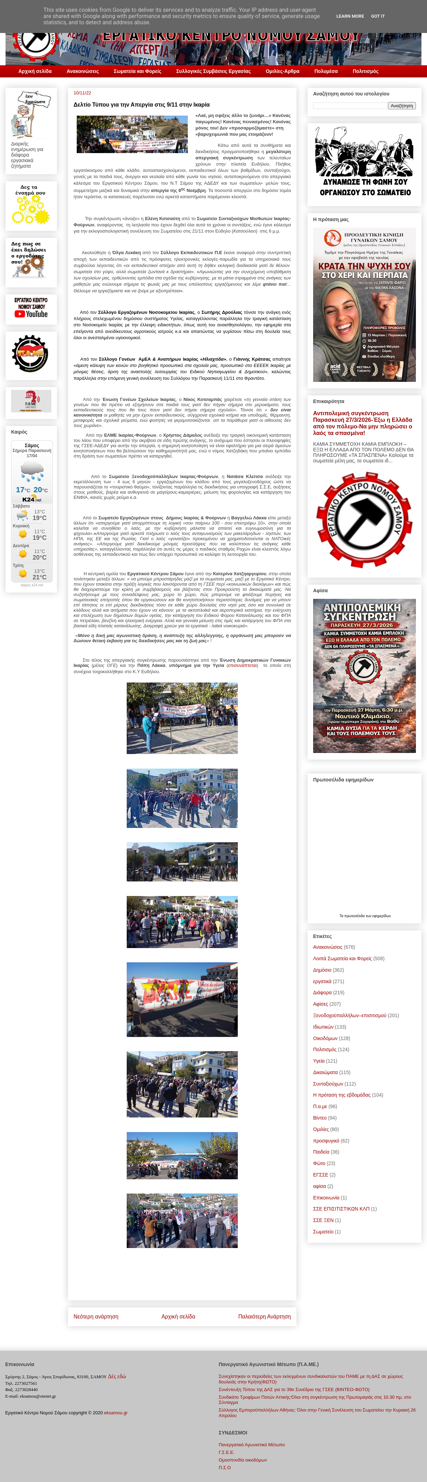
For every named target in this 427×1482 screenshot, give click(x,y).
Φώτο (319, 1163)
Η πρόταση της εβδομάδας (342, 1095)
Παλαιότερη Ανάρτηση (264, 1317)
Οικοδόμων (325, 1038)
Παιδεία (321, 1152)
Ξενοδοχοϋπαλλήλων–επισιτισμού (349, 1015)
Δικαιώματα (325, 1072)
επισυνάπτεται (242, 665)
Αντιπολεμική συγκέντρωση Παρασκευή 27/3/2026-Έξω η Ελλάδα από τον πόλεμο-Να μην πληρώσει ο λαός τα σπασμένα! (362, 423)
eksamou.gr (116, 1412)
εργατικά (322, 981)
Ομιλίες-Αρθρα (282, 71)
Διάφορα (322, 992)
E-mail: (12, 1396)
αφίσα (319, 1186)
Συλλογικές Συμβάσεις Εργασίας (213, 71)
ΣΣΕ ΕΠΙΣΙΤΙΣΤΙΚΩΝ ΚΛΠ (341, 1209)
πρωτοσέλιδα (355, 916)
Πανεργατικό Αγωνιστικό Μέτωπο (252, 1444)
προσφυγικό (326, 1141)
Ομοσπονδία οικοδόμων (243, 1460)
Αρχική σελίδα (35, 71)
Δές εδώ (117, 1376)
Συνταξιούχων (328, 1084)
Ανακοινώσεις (83, 71)
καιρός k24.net (32, 585)
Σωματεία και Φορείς (137, 71)
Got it (378, 16)
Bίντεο (320, 1118)
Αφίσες (320, 1004)
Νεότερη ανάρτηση (96, 1317)
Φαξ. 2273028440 (21, 1389)
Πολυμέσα (326, 71)
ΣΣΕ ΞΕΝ (323, 1220)
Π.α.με (320, 1106)
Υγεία (319, 1061)
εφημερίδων (381, 916)
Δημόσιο (322, 970)
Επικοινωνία (326, 1197)
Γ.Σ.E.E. (227, 1452)
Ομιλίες (321, 1129)
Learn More (350, 16)
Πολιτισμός (365, 71)
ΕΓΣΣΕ (320, 1175)
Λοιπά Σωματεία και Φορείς (342, 958)
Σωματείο (323, 1231)
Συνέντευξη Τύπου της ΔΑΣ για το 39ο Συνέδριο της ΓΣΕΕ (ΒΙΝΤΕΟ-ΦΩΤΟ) (294, 1389)
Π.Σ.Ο (225, 1467)
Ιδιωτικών (323, 1027)
